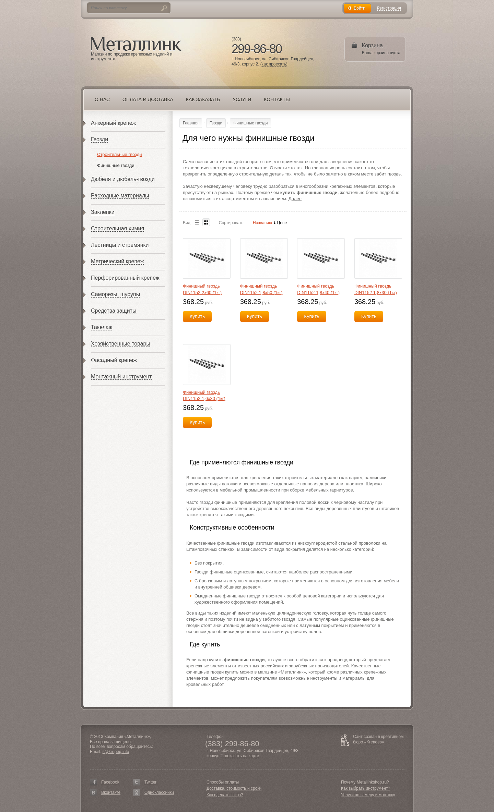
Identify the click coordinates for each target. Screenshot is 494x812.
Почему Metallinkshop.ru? (365, 782)
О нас (102, 99)
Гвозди (99, 139)
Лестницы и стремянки (120, 245)
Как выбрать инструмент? (365, 788)
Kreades (374, 742)
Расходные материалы (120, 195)
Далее (295, 198)
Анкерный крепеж (113, 123)
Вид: (187, 222)
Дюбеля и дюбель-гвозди (123, 179)
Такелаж (101, 327)
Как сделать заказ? (225, 794)
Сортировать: (232, 222)
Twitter (150, 782)
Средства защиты (114, 311)
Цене (282, 223)
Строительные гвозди (119, 154)
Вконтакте (110, 792)
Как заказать (203, 99)
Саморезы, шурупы (115, 294)
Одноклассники (159, 792)
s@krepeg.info (116, 751)
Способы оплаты (223, 782)
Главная (191, 123)
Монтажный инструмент (121, 376)
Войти (359, 8)
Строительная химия (117, 228)
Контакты (277, 99)
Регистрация (389, 8)
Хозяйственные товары (120, 344)
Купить (197, 316)
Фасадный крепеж (114, 360)
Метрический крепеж (117, 261)
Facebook (110, 782)
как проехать (274, 64)
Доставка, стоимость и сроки (234, 788)
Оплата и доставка (147, 99)
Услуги (242, 99)
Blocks (206, 222)
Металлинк (136, 44)
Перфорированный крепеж (125, 278)
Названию (262, 223)
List (196, 222)
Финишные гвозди (115, 165)
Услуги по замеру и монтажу (368, 794)
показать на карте (242, 756)
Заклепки (103, 212)
